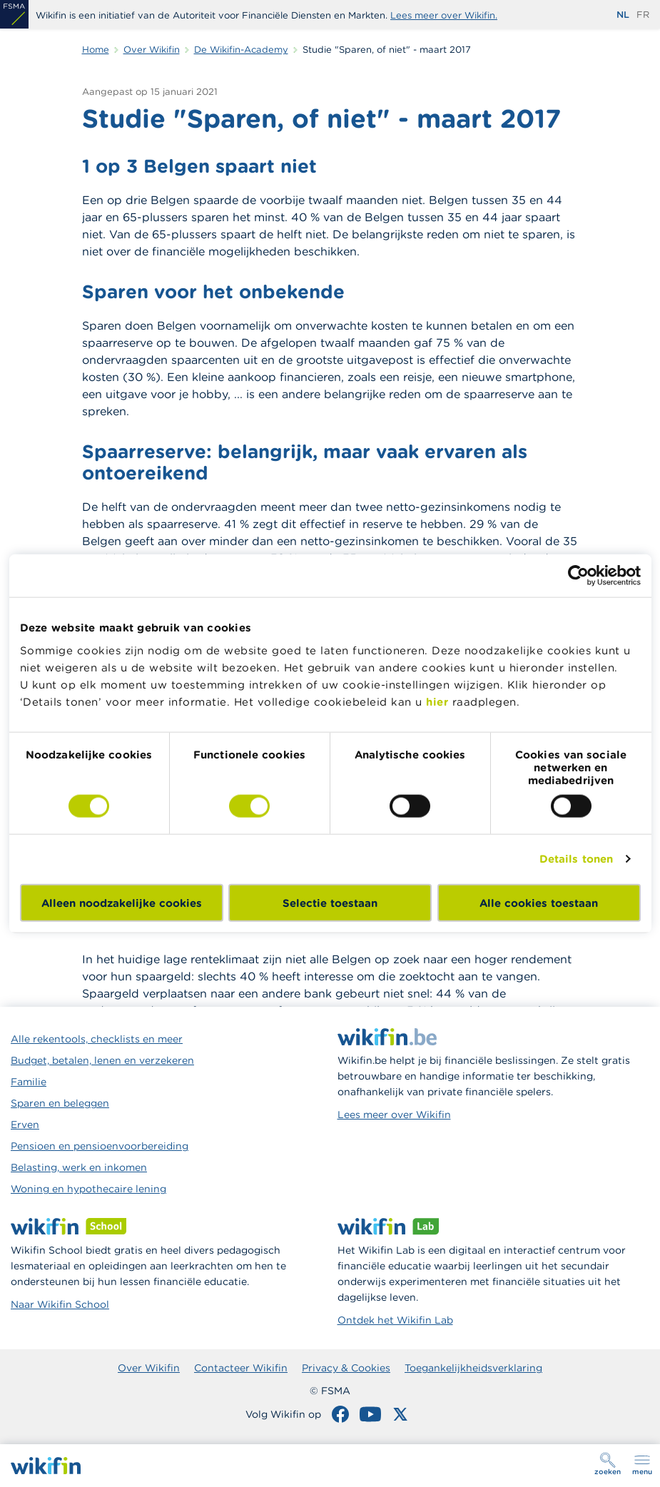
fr (642, 15)
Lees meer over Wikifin (394, 1114)
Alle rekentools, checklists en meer (97, 1038)
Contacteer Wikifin (241, 1367)
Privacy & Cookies (346, 1367)
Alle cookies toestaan (538, 902)
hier (437, 701)
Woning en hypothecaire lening (88, 1188)
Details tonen (576, 859)
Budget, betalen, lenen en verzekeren (102, 1060)
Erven (25, 1124)
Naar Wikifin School (60, 1304)
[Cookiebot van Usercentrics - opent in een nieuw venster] (578, 576)
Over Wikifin (149, 1367)
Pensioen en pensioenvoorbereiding (99, 1146)
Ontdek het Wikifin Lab (395, 1320)
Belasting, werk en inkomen (79, 1167)
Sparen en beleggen (60, 1103)
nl (622, 15)
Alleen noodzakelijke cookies (121, 902)
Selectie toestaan (330, 902)
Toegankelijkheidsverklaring (473, 1367)
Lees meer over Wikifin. (443, 15)
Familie (28, 1081)
